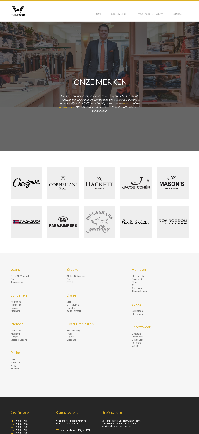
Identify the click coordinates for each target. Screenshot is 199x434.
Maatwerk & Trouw (157, 12)
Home (116, 12)
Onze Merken (132, 12)
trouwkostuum (67, 107)
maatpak (128, 103)
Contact (180, 12)
